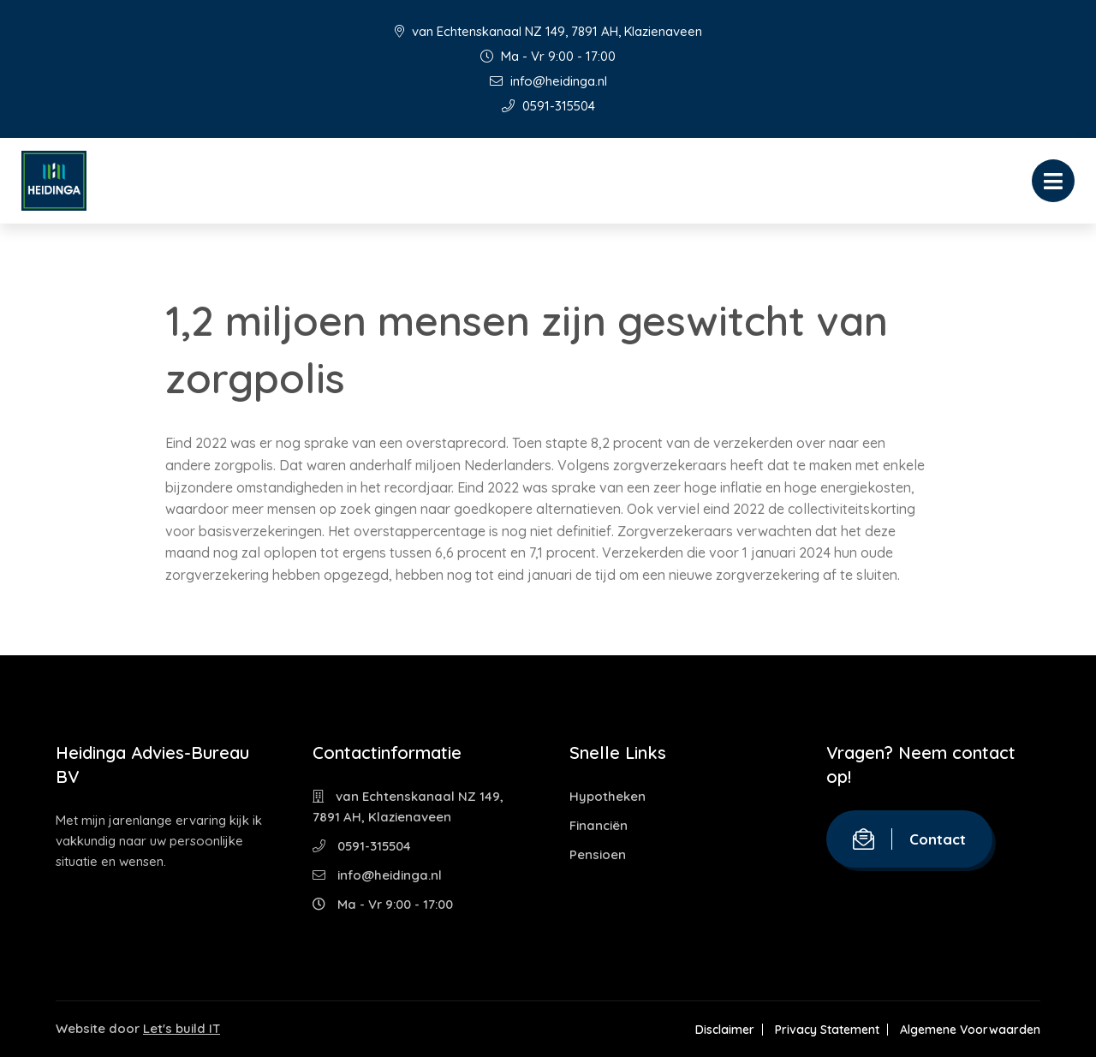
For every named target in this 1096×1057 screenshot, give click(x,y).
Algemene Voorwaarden (970, 1029)
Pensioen (597, 854)
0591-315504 (548, 106)
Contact (909, 839)
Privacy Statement (827, 1029)
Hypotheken (607, 796)
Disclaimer (724, 1029)
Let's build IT (181, 1028)
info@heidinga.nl (548, 81)
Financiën (598, 825)
